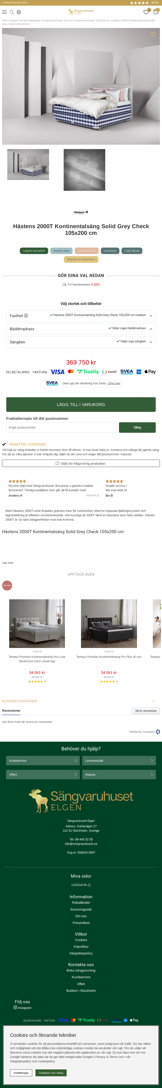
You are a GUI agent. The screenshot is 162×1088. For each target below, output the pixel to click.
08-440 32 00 (84, 839)
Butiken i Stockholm (81, 990)
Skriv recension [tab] (146, 710)
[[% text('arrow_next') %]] (157, 618)
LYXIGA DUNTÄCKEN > (15, 2)
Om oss (81, 916)
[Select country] (18, 12)
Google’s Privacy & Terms (100, 1057)
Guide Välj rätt (132, 250)
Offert (13, 774)
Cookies (81, 940)
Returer (90, 774)
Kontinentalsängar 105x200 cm (92, 20)
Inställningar (21, 1072)
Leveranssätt (94, 760)
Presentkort (81, 923)
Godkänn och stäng (51, 1072)
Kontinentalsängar (30, 20)
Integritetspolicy (81, 953)
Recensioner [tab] (11, 710)
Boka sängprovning (81, 970)
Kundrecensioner (86, 250)
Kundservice (17, 760)
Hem (5, 20)
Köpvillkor (81, 946)
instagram (23, 1008)
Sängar (13, 20)
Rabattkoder (81, 902)
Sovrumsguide (81, 909)
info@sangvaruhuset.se (81, 843)
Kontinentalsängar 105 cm (57, 20)
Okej (137, 427)
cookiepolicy (46, 1061)
